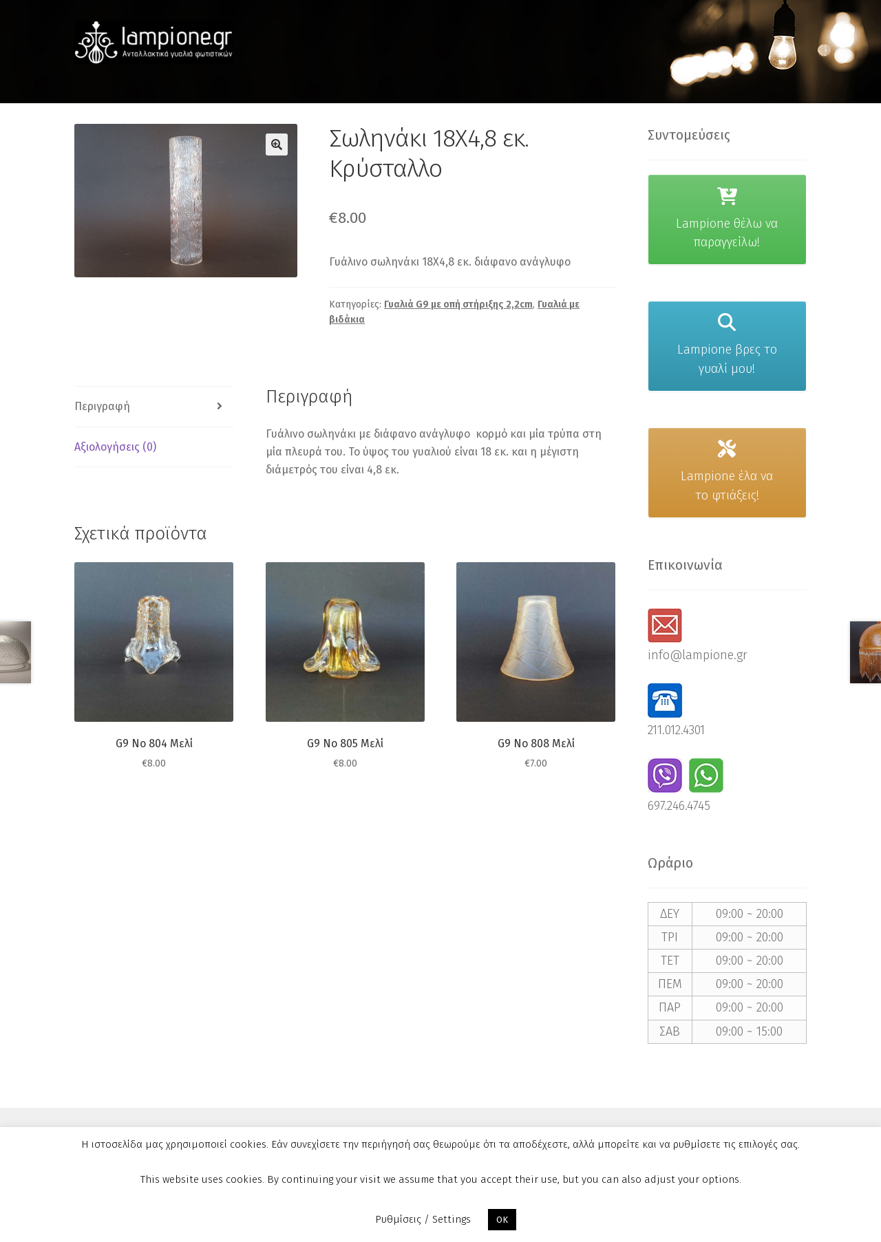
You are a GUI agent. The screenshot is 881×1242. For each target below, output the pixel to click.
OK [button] (502, 1219)
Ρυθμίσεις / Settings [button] (423, 1219)
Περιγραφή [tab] (102, 406)
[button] (277, 144)
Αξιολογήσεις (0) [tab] (115, 446)
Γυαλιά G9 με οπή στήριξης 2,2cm (458, 304)
